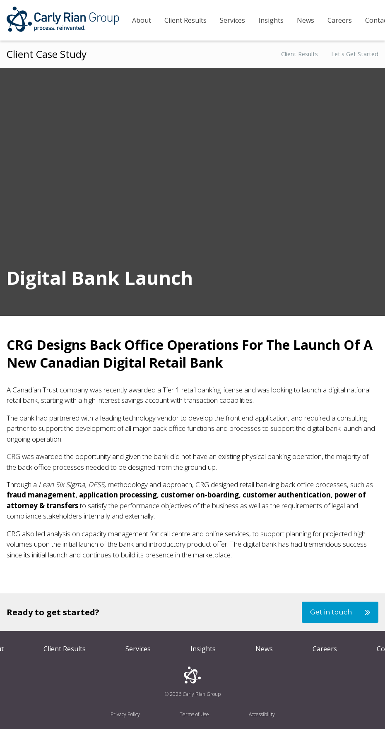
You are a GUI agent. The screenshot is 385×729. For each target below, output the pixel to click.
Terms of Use (194, 714)
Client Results (185, 20)
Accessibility (262, 714)
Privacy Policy (125, 714)
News (305, 20)
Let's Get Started (354, 54)
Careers (339, 20)
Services (232, 20)
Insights (271, 20)
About (141, 20)
